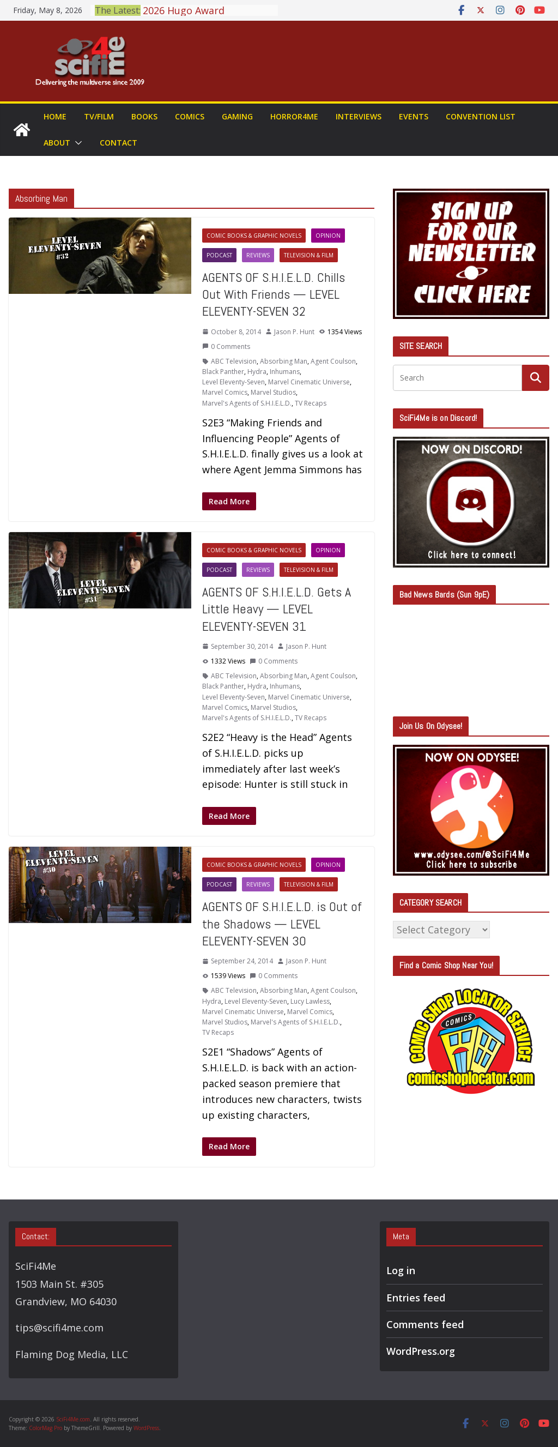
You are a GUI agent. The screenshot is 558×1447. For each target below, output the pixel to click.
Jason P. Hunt (294, 331)
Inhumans (285, 371)
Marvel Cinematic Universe (309, 382)
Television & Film (308, 255)
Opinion (328, 235)
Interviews (358, 116)
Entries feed (415, 1297)
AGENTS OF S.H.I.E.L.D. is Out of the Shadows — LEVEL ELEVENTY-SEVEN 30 (282, 923)
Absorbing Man (283, 361)
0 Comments (226, 346)
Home (55, 116)
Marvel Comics (224, 392)
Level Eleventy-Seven (233, 382)
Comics (189, 116)
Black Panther (223, 371)
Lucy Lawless (310, 1001)
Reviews (258, 255)
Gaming (237, 116)
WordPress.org (420, 1351)
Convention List (480, 116)
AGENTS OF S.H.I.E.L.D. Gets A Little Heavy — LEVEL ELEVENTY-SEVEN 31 (276, 608)
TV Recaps (310, 403)
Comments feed (425, 1324)
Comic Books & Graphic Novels (254, 235)
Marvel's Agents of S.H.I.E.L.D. (247, 403)
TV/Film (99, 116)
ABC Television (234, 361)
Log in (400, 1270)
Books (144, 116)
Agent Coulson (333, 361)
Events (413, 116)
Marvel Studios (273, 392)
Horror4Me (294, 116)
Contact (118, 142)
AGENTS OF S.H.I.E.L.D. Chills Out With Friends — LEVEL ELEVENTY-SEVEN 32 (273, 294)
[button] (76, 142)
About (57, 142)
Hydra (256, 371)
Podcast (219, 255)
